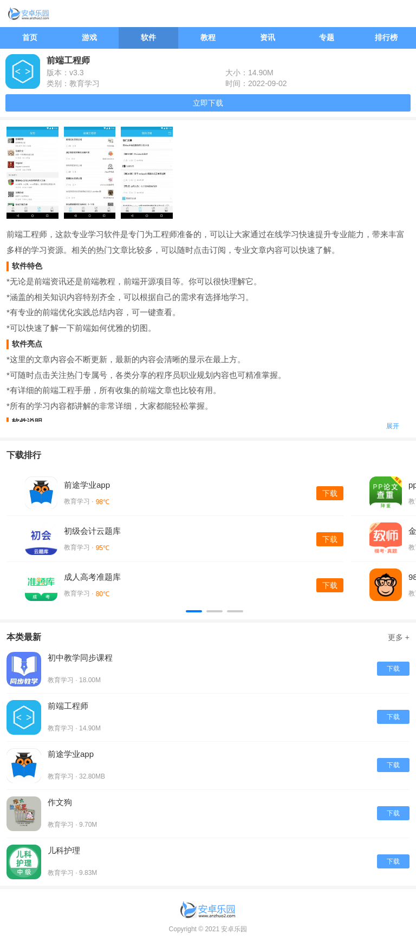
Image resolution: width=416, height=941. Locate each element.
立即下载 (208, 103)
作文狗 (60, 802)
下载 (329, 493)
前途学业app (87, 484)
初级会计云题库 (92, 530)
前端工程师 (68, 705)
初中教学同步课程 (80, 657)
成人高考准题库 (92, 576)
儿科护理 (64, 850)
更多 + (399, 637)
